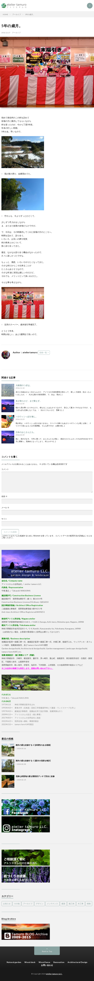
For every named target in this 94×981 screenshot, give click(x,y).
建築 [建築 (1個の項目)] (63, 903)
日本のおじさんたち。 (25, 432)
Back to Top (47, 951)
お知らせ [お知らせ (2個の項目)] (7, 903)
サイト (4, 519)
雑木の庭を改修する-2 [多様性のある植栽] (33, 745)
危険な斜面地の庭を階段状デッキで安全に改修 (35, 776)
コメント (5, 469)
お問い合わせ (47, 965)
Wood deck (29, 962)
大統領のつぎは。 (24, 385)
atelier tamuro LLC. (54, 974)
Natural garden (14, 962)
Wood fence (44, 962)
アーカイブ (16, 33)
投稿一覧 (43, 352)
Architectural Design (77, 962)
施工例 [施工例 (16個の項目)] (71, 903)
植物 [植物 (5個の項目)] (89, 903)
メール (5, 508)
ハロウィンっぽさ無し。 (26, 416)
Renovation (58, 962)
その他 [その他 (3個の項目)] (17, 903)
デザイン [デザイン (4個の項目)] (39, 903)
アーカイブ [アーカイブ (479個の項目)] (27, 903)
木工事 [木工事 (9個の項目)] (80, 903)
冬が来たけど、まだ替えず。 (28, 401)
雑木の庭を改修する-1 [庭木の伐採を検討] (33, 760)
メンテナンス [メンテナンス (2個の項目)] (52, 903)
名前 (4, 496)
